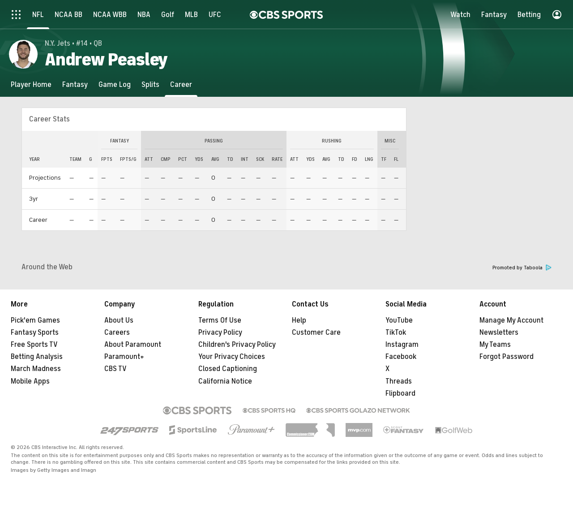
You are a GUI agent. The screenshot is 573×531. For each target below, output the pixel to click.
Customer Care (316, 332)
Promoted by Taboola (522, 268)
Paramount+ (124, 356)
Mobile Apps (30, 381)
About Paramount (132, 344)
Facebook (400, 356)
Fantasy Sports (35, 332)
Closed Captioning (227, 368)
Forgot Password (506, 356)
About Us (118, 320)
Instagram (402, 344)
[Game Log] (114, 84)
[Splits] (150, 84)
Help (299, 320)
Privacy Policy (220, 332)
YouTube (399, 320)
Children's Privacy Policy (237, 344)
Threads (398, 381)
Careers (117, 332)
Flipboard (400, 393)
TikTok (395, 332)
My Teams (495, 344)
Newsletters (498, 332)
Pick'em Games (35, 320)
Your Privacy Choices (231, 356)
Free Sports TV (34, 344)
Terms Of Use (219, 320)
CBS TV (115, 368)
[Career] (181, 84)
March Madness (36, 368)
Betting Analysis (37, 356)
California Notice (225, 381)
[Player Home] (31, 84)
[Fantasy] (75, 84)
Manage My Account (511, 320)
